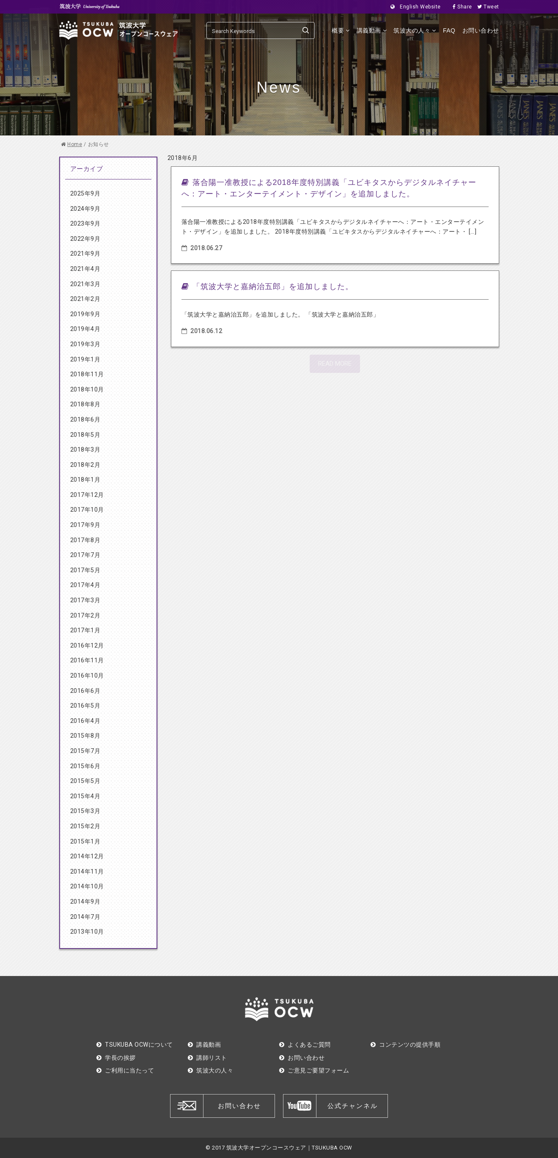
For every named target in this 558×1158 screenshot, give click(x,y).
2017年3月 (85, 600)
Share (460, 7)
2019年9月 (85, 314)
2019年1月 (85, 359)
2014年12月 (87, 856)
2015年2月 (85, 826)
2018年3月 (85, 449)
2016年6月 (85, 690)
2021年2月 (85, 298)
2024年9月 (85, 208)
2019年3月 (85, 344)
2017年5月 (85, 570)
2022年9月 (85, 238)
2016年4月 (85, 720)
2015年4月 (85, 796)
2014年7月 (85, 916)
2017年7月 (85, 554)
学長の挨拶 (116, 1057)
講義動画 (372, 30)
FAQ (449, 30)
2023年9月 (85, 223)
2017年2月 (85, 615)
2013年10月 (87, 931)
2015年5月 (85, 781)
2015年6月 (85, 766)
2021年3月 (85, 284)
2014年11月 (87, 871)
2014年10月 (87, 886)
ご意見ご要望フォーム (314, 1070)
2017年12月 (87, 494)
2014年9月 (85, 901)
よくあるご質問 (305, 1044)
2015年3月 (85, 811)
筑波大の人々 (414, 30)
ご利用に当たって (125, 1070)
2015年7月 (85, 750)
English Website (413, 7)
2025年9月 (85, 193)
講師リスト (207, 1057)
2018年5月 (85, 434)
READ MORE (335, 363)
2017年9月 (85, 524)
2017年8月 (85, 540)
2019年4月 (85, 328)
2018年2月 (85, 464)
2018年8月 (85, 404)
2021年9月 (85, 253)
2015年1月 (85, 841)
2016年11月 (87, 660)
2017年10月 (87, 509)
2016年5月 (85, 705)
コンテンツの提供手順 (406, 1044)
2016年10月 (87, 675)
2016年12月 (87, 645)
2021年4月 (85, 268)
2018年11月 (87, 374)
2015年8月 (85, 735)
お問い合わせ (480, 30)
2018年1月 (85, 479)
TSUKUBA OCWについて (134, 1044)
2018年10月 (87, 389)
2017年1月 (85, 630)
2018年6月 (85, 419)
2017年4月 (85, 585)
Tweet (485, 7)
